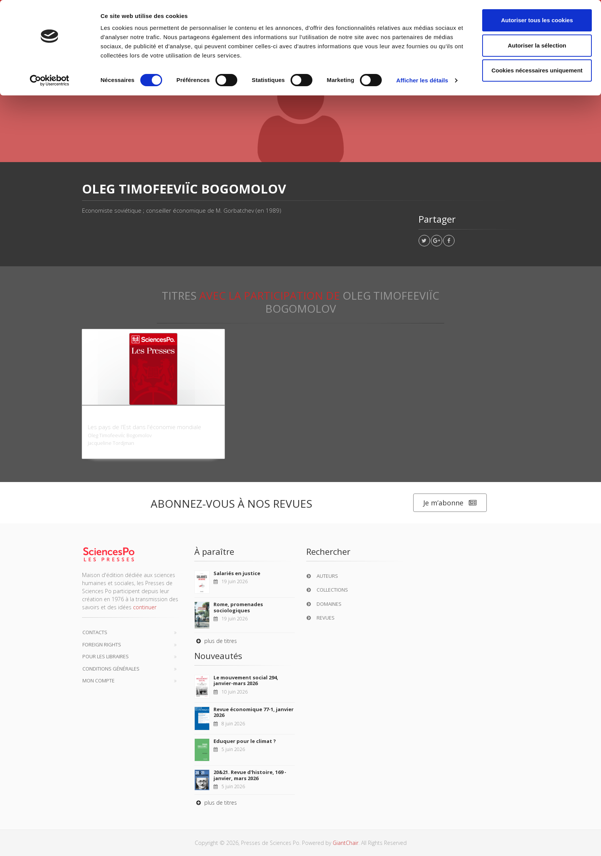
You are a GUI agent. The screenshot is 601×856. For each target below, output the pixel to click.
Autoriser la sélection (537, 45)
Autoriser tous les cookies (537, 20)
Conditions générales (111, 668)
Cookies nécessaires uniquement (537, 70)
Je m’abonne (450, 503)
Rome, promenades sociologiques (238, 607)
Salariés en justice (236, 573)
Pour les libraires (105, 656)
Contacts (94, 632)
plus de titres (215, 640)
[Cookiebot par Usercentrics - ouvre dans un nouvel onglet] (49, 80)
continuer (144, 607)
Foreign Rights (101, 644)
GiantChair (345, 842)
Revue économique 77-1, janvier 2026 (253, 712)
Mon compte (98, 680)
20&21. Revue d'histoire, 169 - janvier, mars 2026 (249, 775)
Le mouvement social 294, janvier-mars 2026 (245, 680)
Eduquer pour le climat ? (244, 741)
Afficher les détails (422, 80)
